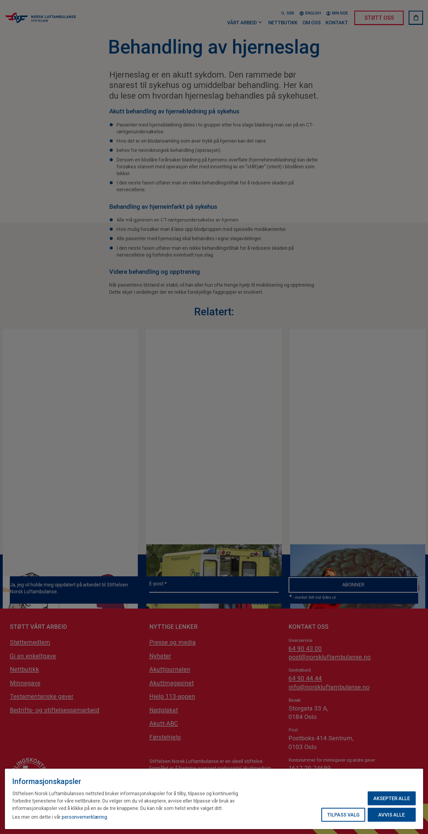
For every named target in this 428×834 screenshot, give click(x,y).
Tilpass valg (343, 815)
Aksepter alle (391, 798)
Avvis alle (391, 815)
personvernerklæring (84, 817)
